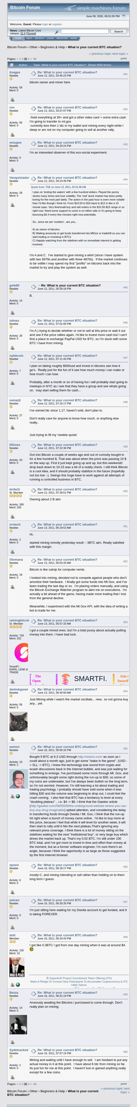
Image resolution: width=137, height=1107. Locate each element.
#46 (125, 322)
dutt (12, 935)
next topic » (120, 53)
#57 (125, 901)
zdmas (14, 320)
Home (18, 38)
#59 (125, 994)
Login (50, 38)
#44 (125, 179)
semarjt (15, 400)
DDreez (14, 445)
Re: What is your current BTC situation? (67, 72)
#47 (125, 357)
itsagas (14, 72)
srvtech (15, 524)
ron (11, 107)
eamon (14, 747)
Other (34, 47)
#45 (125, 287)
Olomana (16, 559)
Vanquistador (19, 177)
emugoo (15, 142)
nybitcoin (16, 355)
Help (29, 38)
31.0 (22, 33)
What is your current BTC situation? (95, 47)
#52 (125, 561)
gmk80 (14, 285)
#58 (125, 937)
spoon (14, 865)
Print (124, 58)
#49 (125, 446)
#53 (125, 622)
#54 (125, 691)
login (45, 24)
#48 (125, 402)
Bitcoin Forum (17, 47)
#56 (125, 866)
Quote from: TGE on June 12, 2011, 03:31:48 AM (58, 187)
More (74, 38)
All (34, 58)
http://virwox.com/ (90, 757)
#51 (125, 526)
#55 (125, 748)
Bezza (13, 992)
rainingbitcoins (20, 620)
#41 (125, 74)
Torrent (31, 33)
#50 (125, 491)
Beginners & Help (52, 47)
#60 (125, 1051)
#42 (125, 109)
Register (62, 38)
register (56, 24)
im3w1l (14, 489)
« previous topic (100, 53)
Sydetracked (18, 1050)
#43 (125, 144)
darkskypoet (18, 689)
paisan (14, 900)
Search (39, 38)
